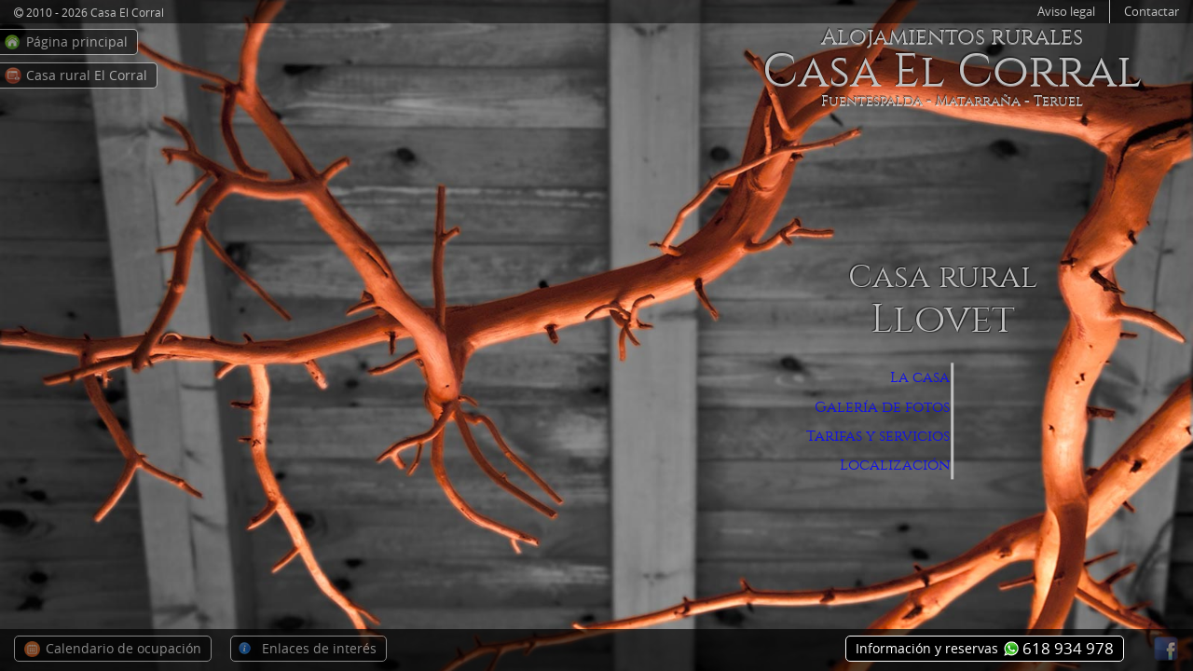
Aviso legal (1066, 12)
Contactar (1151, 12)
